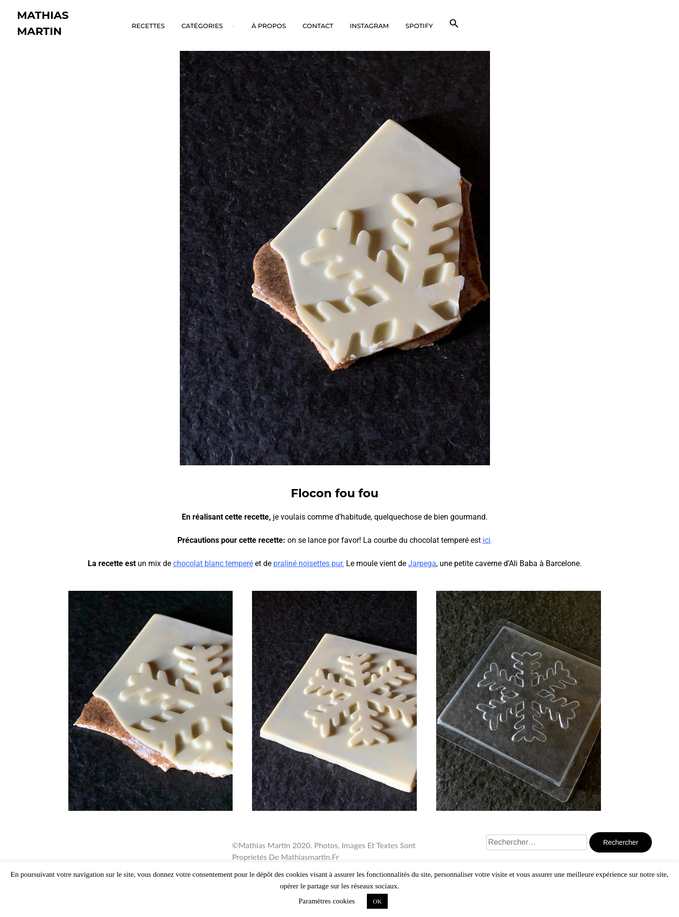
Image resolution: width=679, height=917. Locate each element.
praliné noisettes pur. (308, 563)
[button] (454, 23)
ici (486, 540)
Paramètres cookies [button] (327, 901)
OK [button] (377, 901)
